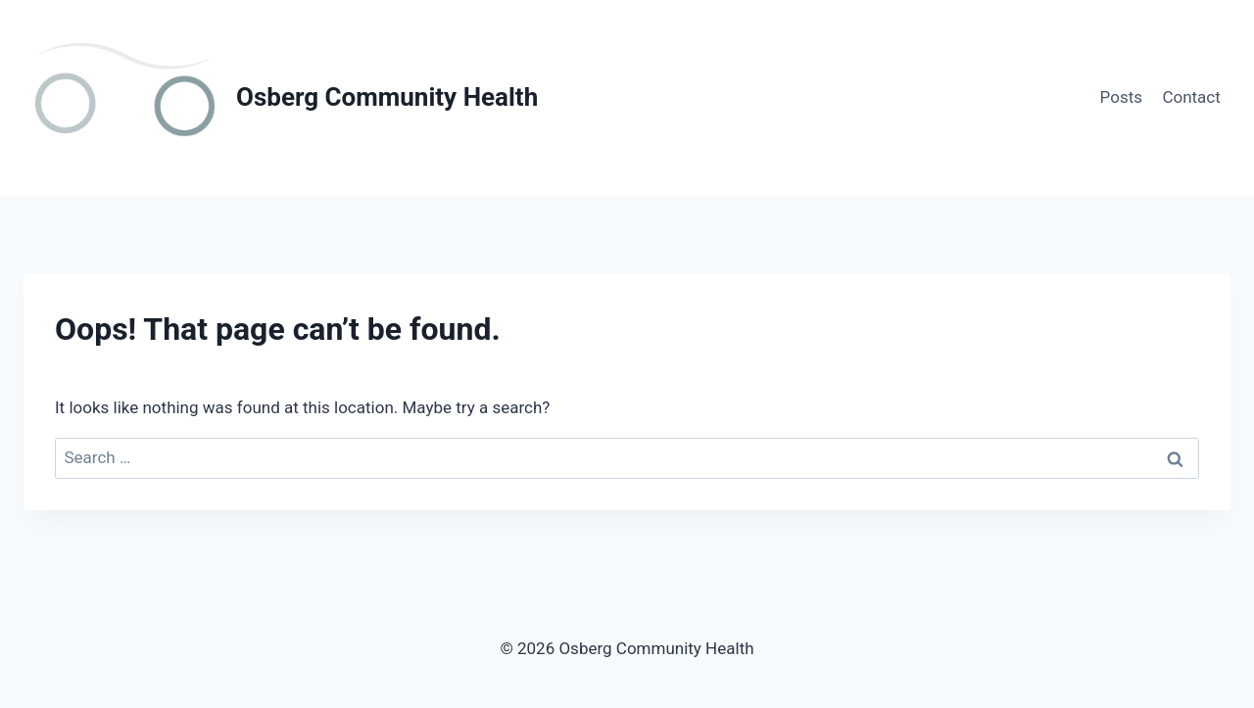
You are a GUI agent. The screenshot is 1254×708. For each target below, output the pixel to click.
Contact (1191, 97)
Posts (1121, 97)
